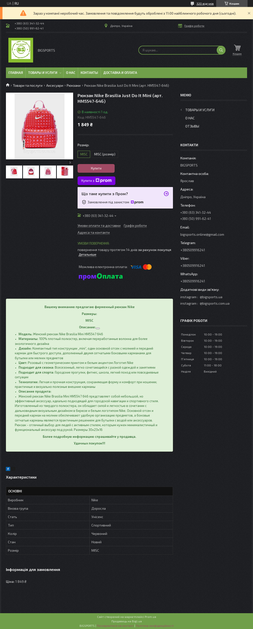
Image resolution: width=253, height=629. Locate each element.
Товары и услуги (42, 73)
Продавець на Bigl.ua (126, 621)
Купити (96, 168)
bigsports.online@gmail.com (202, 234)
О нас (70, 73)
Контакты (89, 73)
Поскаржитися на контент (115, 625)
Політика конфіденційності (155, 625)
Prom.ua (150, 616)
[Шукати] (221, 50)
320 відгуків (205, 3)
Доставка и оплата (120, 73)
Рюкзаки (74, 85)
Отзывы (192, 126)
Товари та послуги (27, 85)
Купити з (96, 180)
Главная (15, 73)
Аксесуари (54, 85)
